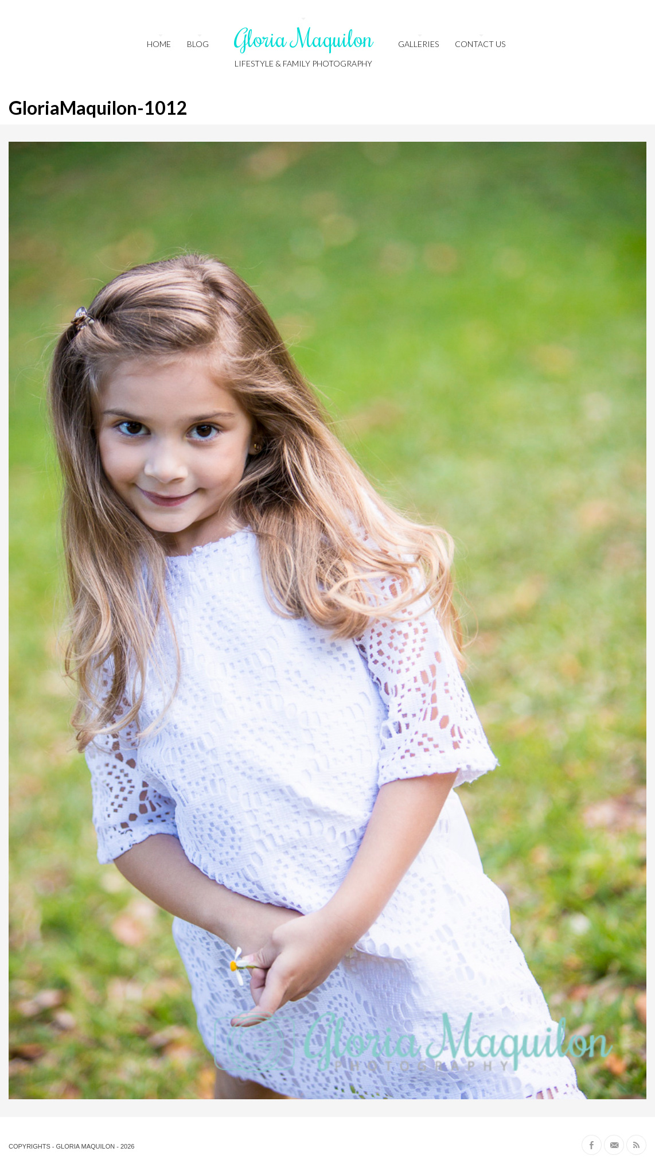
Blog (198, 44)
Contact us (480, 44)
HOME (159, 44)
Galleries (418, 44)
